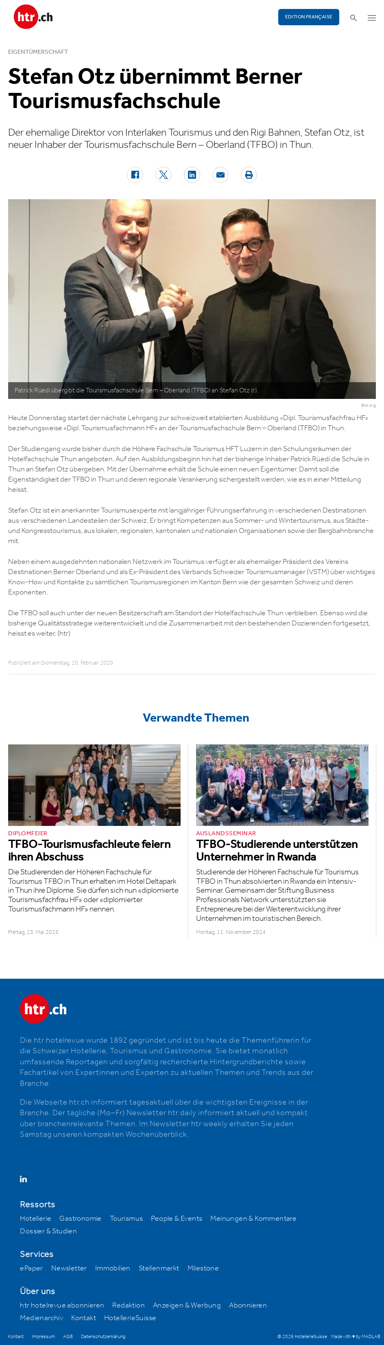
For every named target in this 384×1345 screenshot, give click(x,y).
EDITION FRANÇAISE (309, 17)
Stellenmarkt (159, 1268)
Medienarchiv (41, 1318)
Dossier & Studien (48, 1231)
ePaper (31, 1268)
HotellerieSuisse (130, 1318)
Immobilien (113, 1268)
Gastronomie (80, 1218)
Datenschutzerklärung (103, 1337)
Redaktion (128, 1305)
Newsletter (69, 1268)
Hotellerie (35, 1218)
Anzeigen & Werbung (187, 1305)
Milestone (203, 1268)
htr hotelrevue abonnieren (62, 1305)
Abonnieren (248, 1305)
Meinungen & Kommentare (253, 1218)
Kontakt (83, 1318)
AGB (68, 1337)
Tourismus (126, 1218)
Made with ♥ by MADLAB (355, 1337)
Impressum (43, 1337)
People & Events (176, 1218)
